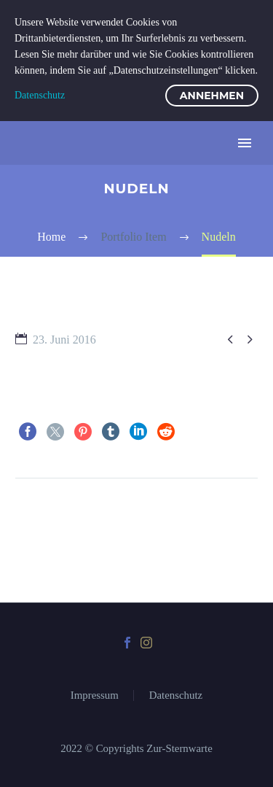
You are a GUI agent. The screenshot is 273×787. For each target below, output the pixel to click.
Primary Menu (244, 143)
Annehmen (212, 95)
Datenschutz (175, 695)
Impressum (95, 695)
